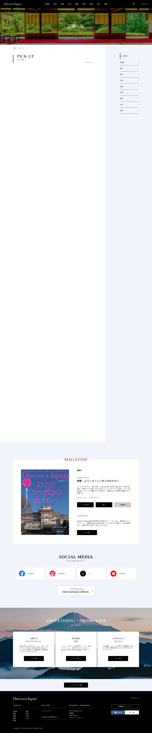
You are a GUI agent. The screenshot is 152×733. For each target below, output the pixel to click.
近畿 (76, 4)
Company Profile (49, 717)
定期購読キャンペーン (125, 706)
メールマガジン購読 (76, 685)
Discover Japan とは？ (75, 711)
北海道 (47, 4)
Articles (17, 705)
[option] (61, 77)
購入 (104, 504)
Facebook (31, 573)
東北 (55, 4)
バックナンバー (46, 711)
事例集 (71, 713)
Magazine (45, 705)
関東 (62, 4)
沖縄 (105, 4)
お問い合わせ (73, 715)
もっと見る (85, 504)
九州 (98, 4)
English (145, 4)
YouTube (122, 573)
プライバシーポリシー (76, 718)
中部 (69, 4)
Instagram (61, 573)
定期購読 (123, 504)
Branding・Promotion (79, 705)
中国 (84, 4)
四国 (91, 4)
